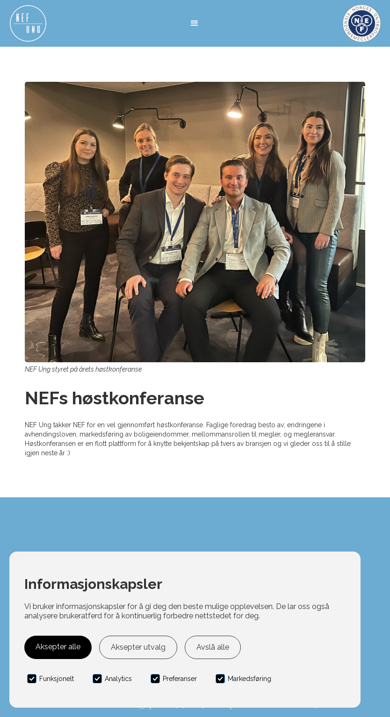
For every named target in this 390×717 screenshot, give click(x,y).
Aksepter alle (58, 646)
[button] (195, 23)
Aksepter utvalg (138, 647)
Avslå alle (212, 647)
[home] (28, 23)
